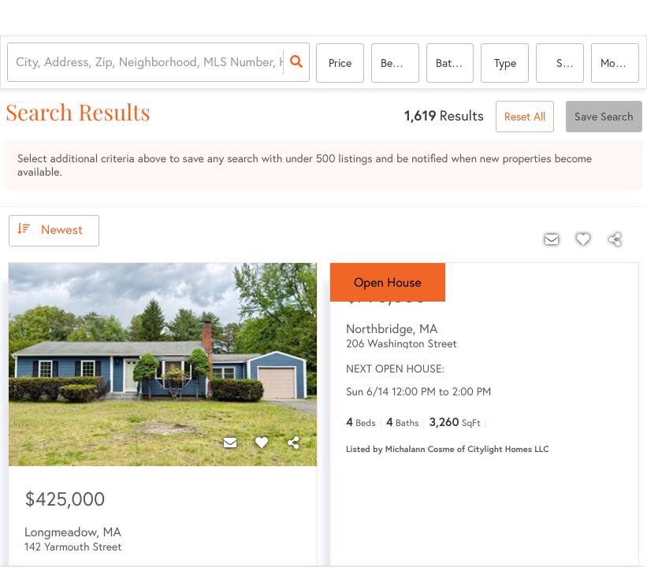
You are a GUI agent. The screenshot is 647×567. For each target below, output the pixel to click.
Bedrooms (400, 62)
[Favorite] (261, 442)
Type (505, 62)
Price (340, 62)
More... (616, 62)
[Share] (293, 442)
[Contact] (230, 442)
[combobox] (18, 63)
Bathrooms (455, 62)
